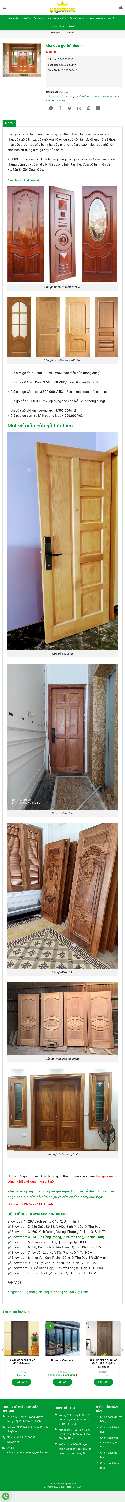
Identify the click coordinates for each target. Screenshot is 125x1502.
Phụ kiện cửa (108, 18)
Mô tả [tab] (9, 123)
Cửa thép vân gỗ (61, 18)
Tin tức (48, 26)
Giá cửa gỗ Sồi (82, 96)
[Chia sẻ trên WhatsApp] (51, 109)
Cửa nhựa (41, 18)
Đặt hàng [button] (21, 1382)
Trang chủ (56, 32)
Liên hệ (78, 26)
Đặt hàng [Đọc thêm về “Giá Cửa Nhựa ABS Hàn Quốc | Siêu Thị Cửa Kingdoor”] (103, 1382)
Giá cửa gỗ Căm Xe (62, 96)
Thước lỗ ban (63, 26)
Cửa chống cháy (86, 18)
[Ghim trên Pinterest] (89, 109)
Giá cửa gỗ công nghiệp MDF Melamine (21, 1361)
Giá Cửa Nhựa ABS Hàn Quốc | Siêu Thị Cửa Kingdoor (103, 1363)
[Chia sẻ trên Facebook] (60, 109)
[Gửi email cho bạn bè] (79, 109)
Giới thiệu (12, 18)
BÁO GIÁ (63, 91)
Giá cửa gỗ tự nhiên (102, 96)
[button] (4, 7)
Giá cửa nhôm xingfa (62, 1360)
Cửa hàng (69, 32)
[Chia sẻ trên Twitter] (70, 109)
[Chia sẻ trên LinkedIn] (98, 109)
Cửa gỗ (26, 18)
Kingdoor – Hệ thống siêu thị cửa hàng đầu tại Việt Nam (47, 1292)
